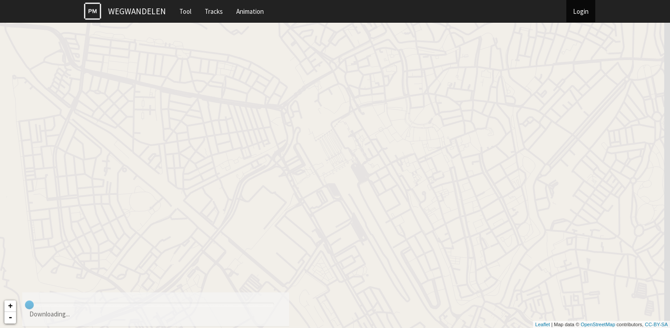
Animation (250, 11)
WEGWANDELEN (137, 11)
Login (581, 11)
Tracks (214, 11)
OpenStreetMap (598, 324)
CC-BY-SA (656, 324)
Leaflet (542, 324)
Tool (185, 11)
